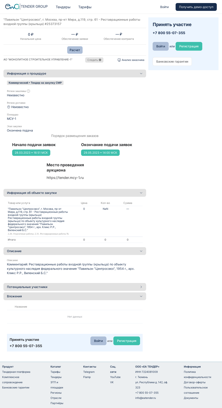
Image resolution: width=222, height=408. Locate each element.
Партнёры (57, 403)
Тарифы (84, 7)
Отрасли (56, 398)
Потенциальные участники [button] (75, 287)
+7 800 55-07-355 (146, 392)
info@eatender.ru (145, 398)
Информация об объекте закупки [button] (75, 193)
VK (112, 382)
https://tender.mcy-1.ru (65, 177)
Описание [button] (75, 251)
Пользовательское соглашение (196, 390)
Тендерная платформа (16, 371)
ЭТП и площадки (57, 385)
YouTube (115, 377)
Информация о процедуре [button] (75, 73)
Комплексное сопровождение (12, 379)
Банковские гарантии (15, 387)
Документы (191, 398)
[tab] (74, 73)
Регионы (56, 392)
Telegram (89, 371)
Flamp (87, 377)
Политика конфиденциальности (197, 374)
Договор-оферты (195, 382)
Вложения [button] (75, 296)
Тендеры (63, 7)
